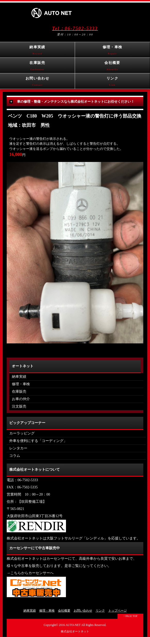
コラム (14, 456)
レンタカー (18, 448)
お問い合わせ (37, 82)
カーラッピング (22, 433)
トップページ (117, 610)
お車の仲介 (21, 399)
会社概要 (112, 67)
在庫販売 (37, 67)
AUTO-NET (73, 625)
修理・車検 (112, 51)
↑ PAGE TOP (130, 616)
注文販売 (19, 406)
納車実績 (37, 51)
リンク (112, 82)
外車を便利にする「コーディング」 (38, 441)
